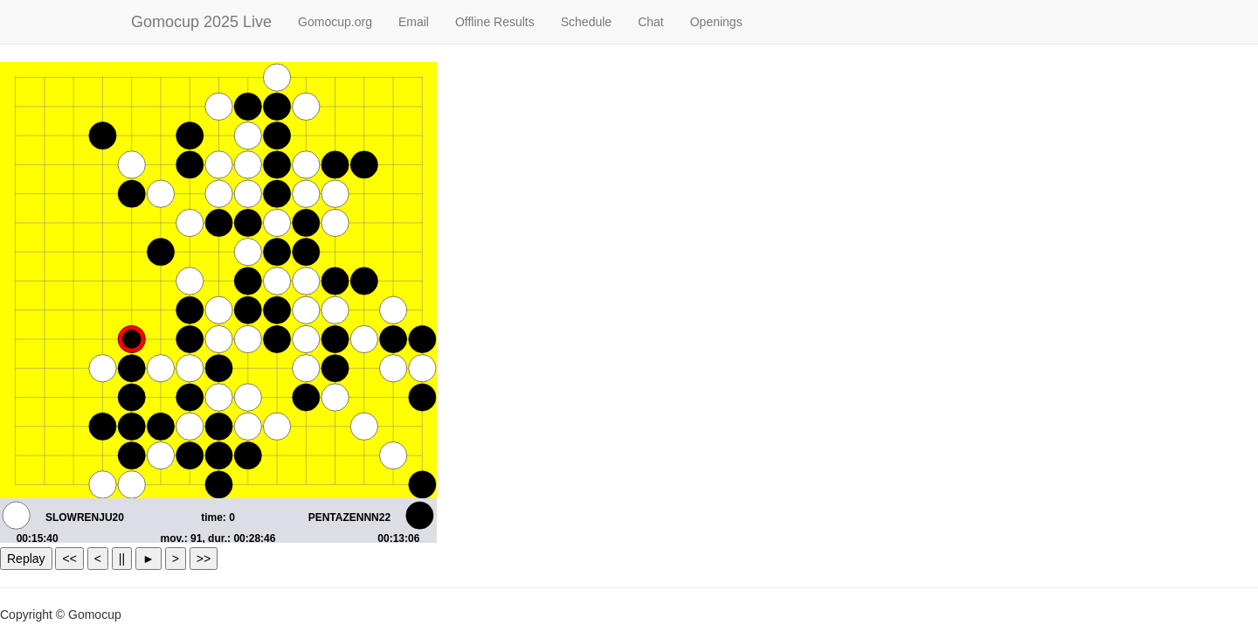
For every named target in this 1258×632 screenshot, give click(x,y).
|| (122, 559)
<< (69, 559)
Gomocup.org (335, 22)
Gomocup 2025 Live (201, 22)
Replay (26, 559)
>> (204, 559)
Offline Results (495, 22)
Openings (716, 22)
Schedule (586, 22)
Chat (651, 22)
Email (413, 22)
